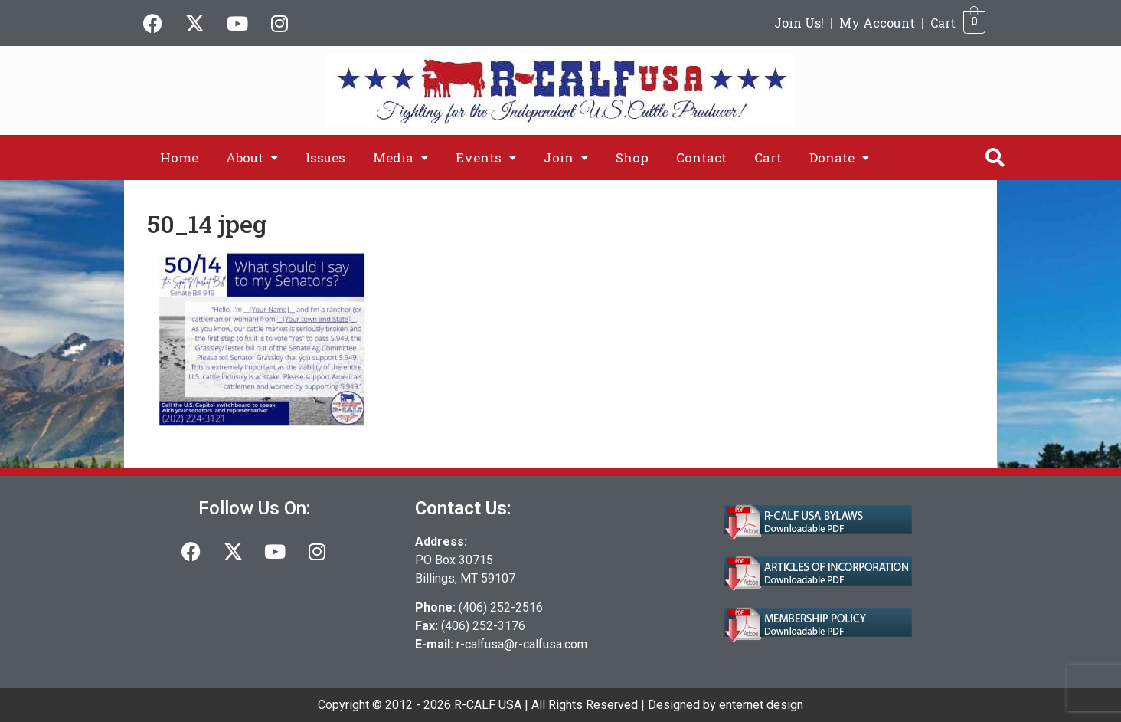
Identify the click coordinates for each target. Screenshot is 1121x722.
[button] (252, 157)
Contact (701, 157)
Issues (325, 157)
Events (486, 157)
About (252, 157)
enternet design (761, 704)
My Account (877, 23)
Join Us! (799, 23)
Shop (632, 157)
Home (179, 157)
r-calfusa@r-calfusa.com (521, 644)
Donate (839, 157)
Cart (943, 23)
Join (566, 157)
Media (400, 157)
